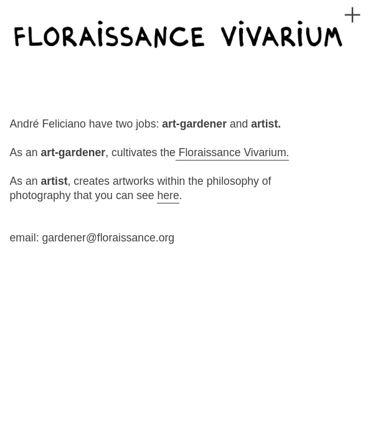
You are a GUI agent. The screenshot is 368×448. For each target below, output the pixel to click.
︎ (352, 15)
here (168, 195)
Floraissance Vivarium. (233, 152)
